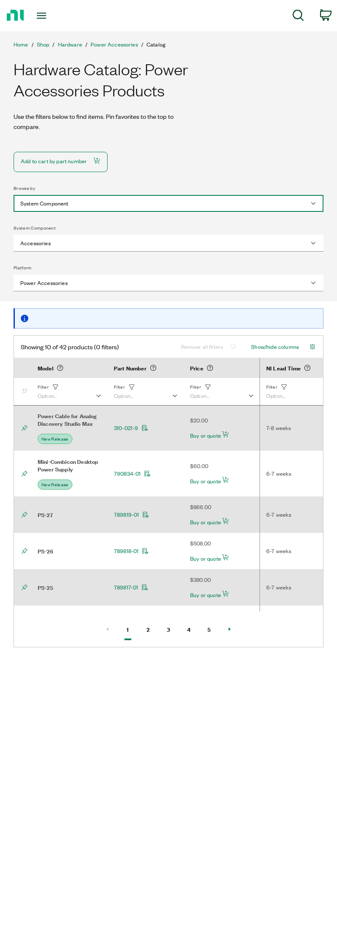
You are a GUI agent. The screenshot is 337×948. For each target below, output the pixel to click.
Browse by (24, 188)
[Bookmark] (26, 391)
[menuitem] (298, 16)
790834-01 (132, 473)
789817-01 (131, 587)
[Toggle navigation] (51, 15)
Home (21, 44)
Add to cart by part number (60, 161)
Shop (43, 44)
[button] (69, 391)
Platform (23, 267)
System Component (35, 228)
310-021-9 (131, 428)
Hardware (70, 44)
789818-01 (131, 551)
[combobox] (168, 203)
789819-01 (131, 514)
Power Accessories (114, 44)
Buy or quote (209, 435)
